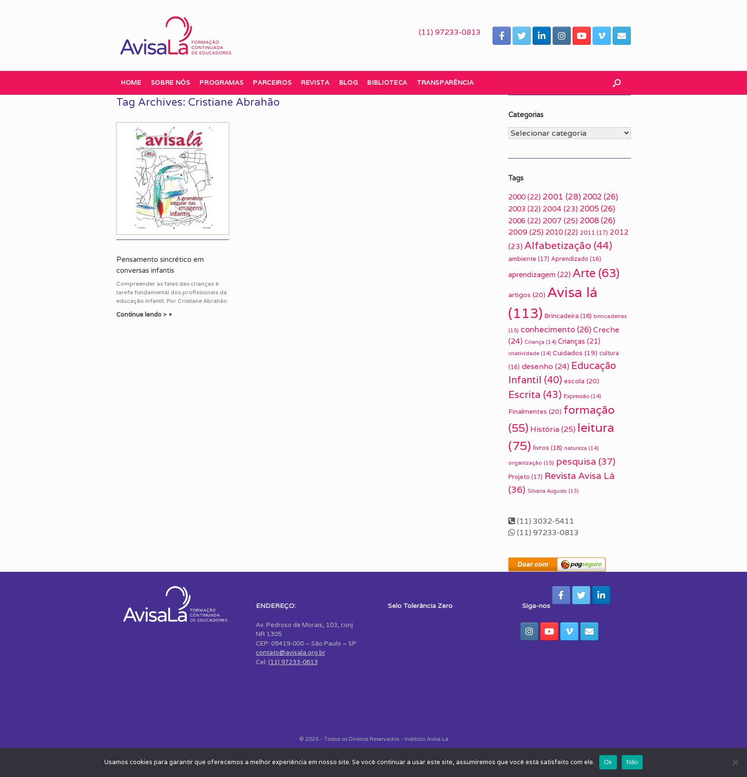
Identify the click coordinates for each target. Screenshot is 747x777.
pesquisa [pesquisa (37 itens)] (586, 461)
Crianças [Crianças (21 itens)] (579, 341)
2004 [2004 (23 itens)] (560, 208)
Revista (315, 83)
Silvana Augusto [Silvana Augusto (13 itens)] (553, 491)
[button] (617, 83)
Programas (221, 83)
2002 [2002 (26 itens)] (600, 196)
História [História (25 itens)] (552, 429)
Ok (608, 762)
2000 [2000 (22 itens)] (524, 196)
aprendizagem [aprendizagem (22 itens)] (539, 274)
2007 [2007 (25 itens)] (560, 221)
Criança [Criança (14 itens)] (540, 342)
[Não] (735, 762)
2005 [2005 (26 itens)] (597, 208)
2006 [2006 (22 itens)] (524, 220)
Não (632, 762)
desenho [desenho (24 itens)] (545, 366)
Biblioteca (387, 83)
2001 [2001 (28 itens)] (562, 196)
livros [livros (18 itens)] (547, 447)
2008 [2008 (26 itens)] (597, 220)
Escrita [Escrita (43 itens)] (535, 394)
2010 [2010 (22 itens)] (561, 232)
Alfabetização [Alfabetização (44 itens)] (568, 245)
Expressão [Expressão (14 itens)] (582, 396)
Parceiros (272, 83)
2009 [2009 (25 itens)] (526, 232)
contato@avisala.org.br (290, 652)
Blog (348, 83)
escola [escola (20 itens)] (581, 381)
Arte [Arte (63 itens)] (596, 272)
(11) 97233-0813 (450, 32)
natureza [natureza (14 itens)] (581, 448)
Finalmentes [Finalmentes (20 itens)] (535, 411)
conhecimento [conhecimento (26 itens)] (556, 329)
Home (131, 83)
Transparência (445, 83)
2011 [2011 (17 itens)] (594, 233)
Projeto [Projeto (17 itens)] (525, 477)
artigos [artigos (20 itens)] (526, 294)
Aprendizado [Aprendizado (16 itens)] (576, 259)
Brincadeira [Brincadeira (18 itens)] (568, 315)
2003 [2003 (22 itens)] (524, 208)
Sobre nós (171, 83)
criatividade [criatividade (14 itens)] (529, 353)
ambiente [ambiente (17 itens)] (528, 259)
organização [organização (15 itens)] (531, 462)
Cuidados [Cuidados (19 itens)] (575, 353)
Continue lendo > (144, 314)
